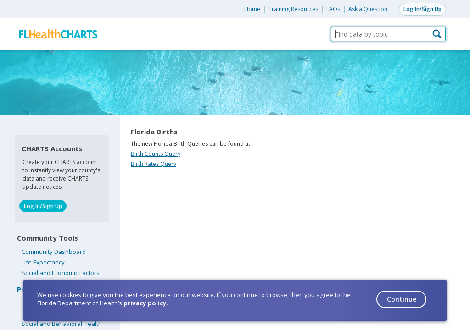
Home (252, 9)
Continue (401, 299)
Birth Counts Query (155, 154)
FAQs (333, 9)
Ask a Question (367, 9)
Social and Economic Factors (61, 273)
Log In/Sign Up (422, 9)
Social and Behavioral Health (62, 323)
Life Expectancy (43, 262)
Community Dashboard (54, 252)
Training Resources (293, 9)
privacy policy (145, 303)
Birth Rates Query (153, 164)
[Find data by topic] (388, 34)
